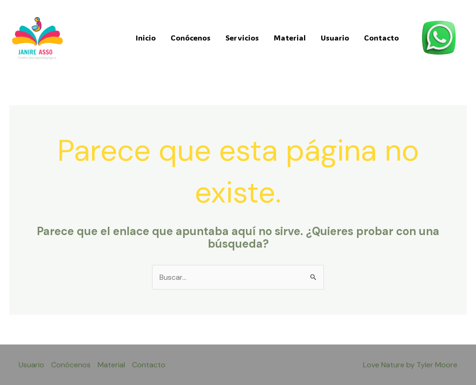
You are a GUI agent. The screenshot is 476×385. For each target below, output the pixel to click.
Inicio (146, 37)
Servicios (242, 37)
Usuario (335, 37)
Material (290, 37)
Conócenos (191, 37)
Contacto (381, 37)
